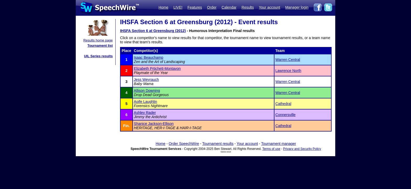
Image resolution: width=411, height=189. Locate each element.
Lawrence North (288, 71)
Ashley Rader (145, 113)
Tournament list (100, 46)
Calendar (228, 7)
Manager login (297, 7)
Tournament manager (278, 143)
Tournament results (218, 143)
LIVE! (178, 7)
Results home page (98, 40)
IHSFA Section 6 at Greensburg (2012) (153, 31)
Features (194, 7)
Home (163, 7)
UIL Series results (98, 56)
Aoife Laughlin (145, 101)
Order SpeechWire (184, 143)
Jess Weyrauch (146, 79)
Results (248, 7)
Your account (269, 7)
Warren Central (287, 59)
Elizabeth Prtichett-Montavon (157, 68)
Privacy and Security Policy (302, 149)
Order (212, 7)
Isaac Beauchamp (148, 57)
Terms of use (271, 149)
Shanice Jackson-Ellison (154, 124)
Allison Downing (147, 90)
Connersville (285, 115)
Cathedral (283, 104)
